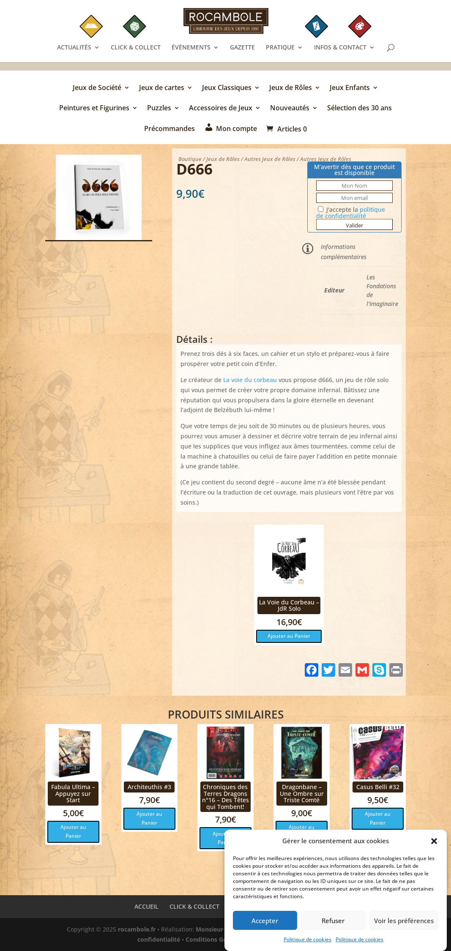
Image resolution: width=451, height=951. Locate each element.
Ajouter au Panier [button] (289, 635)
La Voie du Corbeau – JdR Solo (289, 605)
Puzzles (159, 108)
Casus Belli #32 (377, 787)
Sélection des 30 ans (359, 108)
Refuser (333, 922)
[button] (434, 843)
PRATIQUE (280, 47)
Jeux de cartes (161, 88)
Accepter (264, 922)
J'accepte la (350, 212)
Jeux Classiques (226, 88)
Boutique (190, 159)
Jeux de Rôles (290, 88)
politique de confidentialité (350, 212)
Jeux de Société (97, 88)
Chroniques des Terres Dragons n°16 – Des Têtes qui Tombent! (225, 796)
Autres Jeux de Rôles (269, 159)
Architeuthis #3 (149, 787)
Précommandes (169, 129)
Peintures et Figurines (94, 108)
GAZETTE (242, 47)
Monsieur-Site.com (223, 929)
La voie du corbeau (250, 380)
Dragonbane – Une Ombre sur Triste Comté (302, 793)
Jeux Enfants (350, 88)
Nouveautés (289, 108)
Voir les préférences (404, 922)
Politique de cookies (307, 941)
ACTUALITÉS (74, 47)
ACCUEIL (146, 906)
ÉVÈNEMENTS (191, 47)
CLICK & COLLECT (136, 47)
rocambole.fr (137, 929)
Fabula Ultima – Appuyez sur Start (73, 793)
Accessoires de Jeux (220, 108)
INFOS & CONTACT (340, 47)
